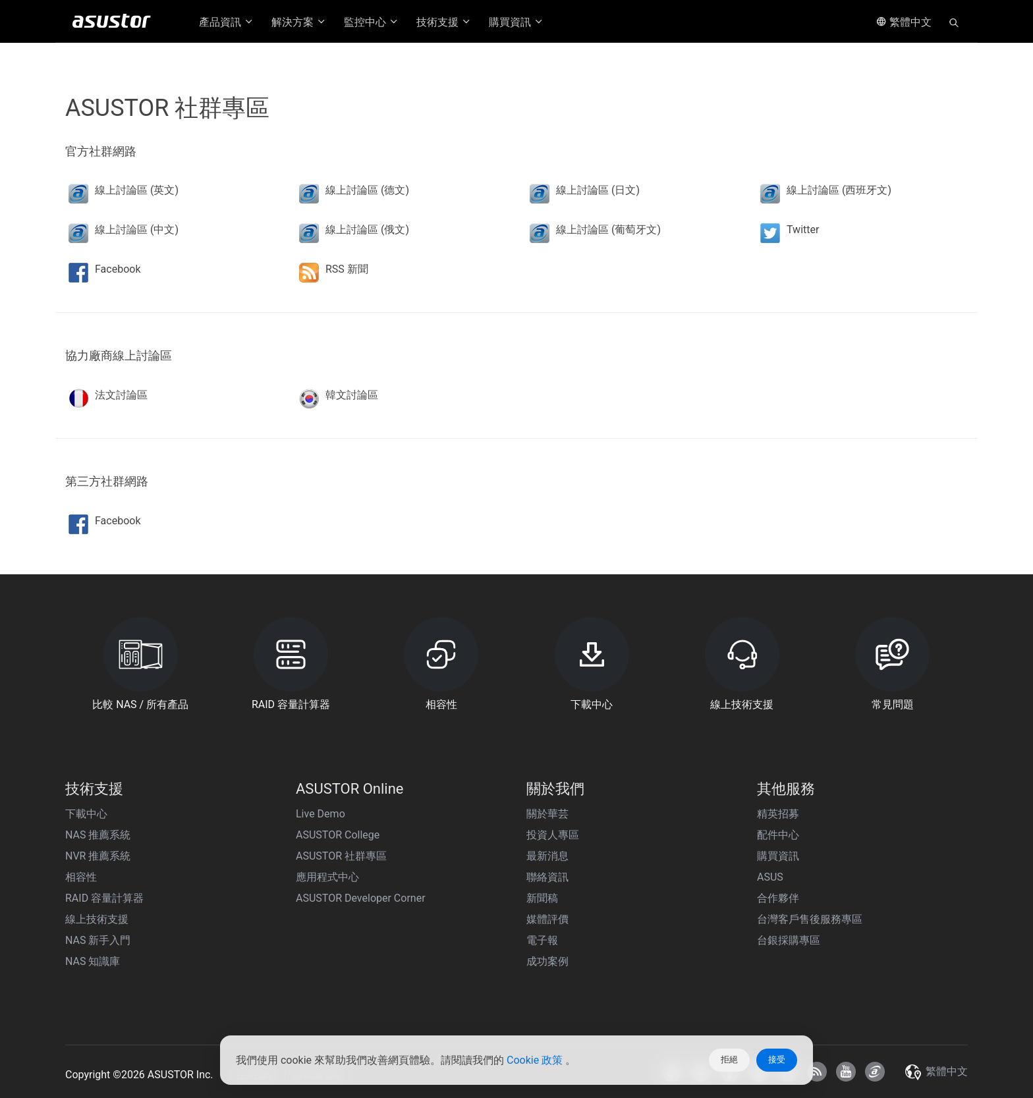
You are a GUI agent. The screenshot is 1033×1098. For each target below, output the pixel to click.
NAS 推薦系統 (97, 835)
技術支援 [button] (444, 22)
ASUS (770, 877)
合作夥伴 (778, 898)
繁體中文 (904, 22)
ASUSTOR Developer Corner (361, 898)
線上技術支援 (96, 919)
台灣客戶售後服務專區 (809, 919)
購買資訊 (778, 856)
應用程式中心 (327, 877)
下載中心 (86, 814)
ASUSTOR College (337, 835)
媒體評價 (547, 919)
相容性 (81, 877)
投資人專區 (552, 835)
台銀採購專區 (788, 940)
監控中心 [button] (371, 22)
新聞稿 (542, 898)
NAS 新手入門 (97, 940)
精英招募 (778, 814)
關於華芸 (547, 814)
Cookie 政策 (536, 1060)
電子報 (542, 940)
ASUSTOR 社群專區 (341, 856)
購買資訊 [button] (516, 22)
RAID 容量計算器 (104, 898)
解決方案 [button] (299, 22)
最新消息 (547, 856)
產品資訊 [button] (226, 22)
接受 (776, 1059)
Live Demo (320, 814)
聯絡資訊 (547, 877)
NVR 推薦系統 (97, 856)
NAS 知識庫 (92, 961)
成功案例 (547, 961)
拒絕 (729, 1059)
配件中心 (778, 835)
